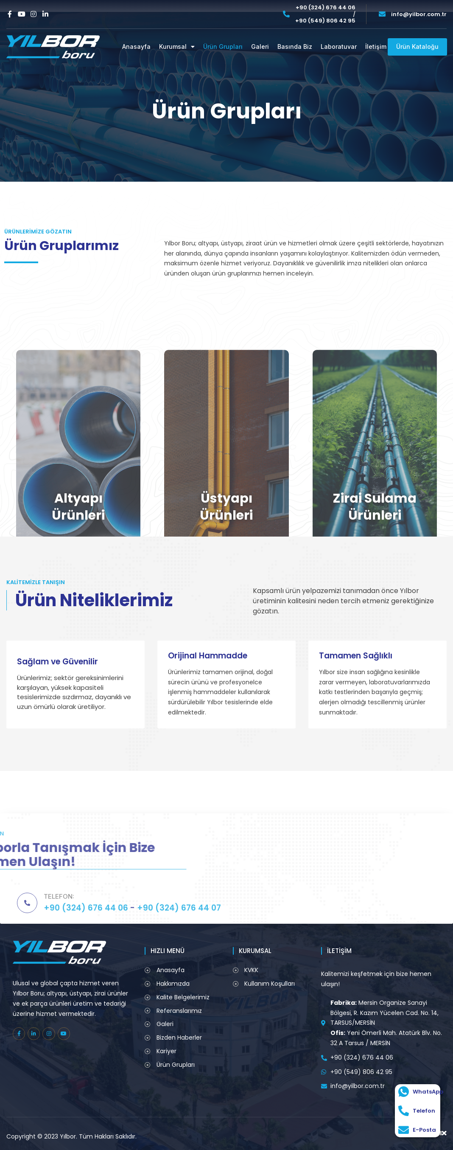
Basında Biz (294, 46)
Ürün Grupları (223, 46)
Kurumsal (177, 47)
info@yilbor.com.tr (419, 14)
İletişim (375, 46)
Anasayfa (136, 46)
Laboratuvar (339, 46)
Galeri (260, 46)
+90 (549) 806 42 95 (325, 20)
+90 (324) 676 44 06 (325, 7)
